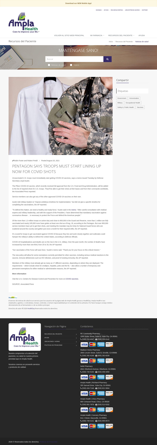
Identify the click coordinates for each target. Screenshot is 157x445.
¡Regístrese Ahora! (132, 10)
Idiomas (99, 10)
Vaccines (140, 107)
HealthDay (31, 308)
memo (73, 210)
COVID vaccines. (72, 279)
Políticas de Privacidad (53, 345)
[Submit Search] (107, 59)
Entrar (145, 10)
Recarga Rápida (117, 10)
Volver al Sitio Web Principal (69, 35)
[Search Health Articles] (74, 59)
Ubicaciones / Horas (52, 341)
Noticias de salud (57, 65)
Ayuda (106, 10)
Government (122, 98)
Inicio (111, 42)
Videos (74, 65)
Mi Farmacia (96, 35)
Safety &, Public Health (126, 107)
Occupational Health (133, 103)
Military (120, 103)
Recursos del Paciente (120, 35)
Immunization (134, 98)
